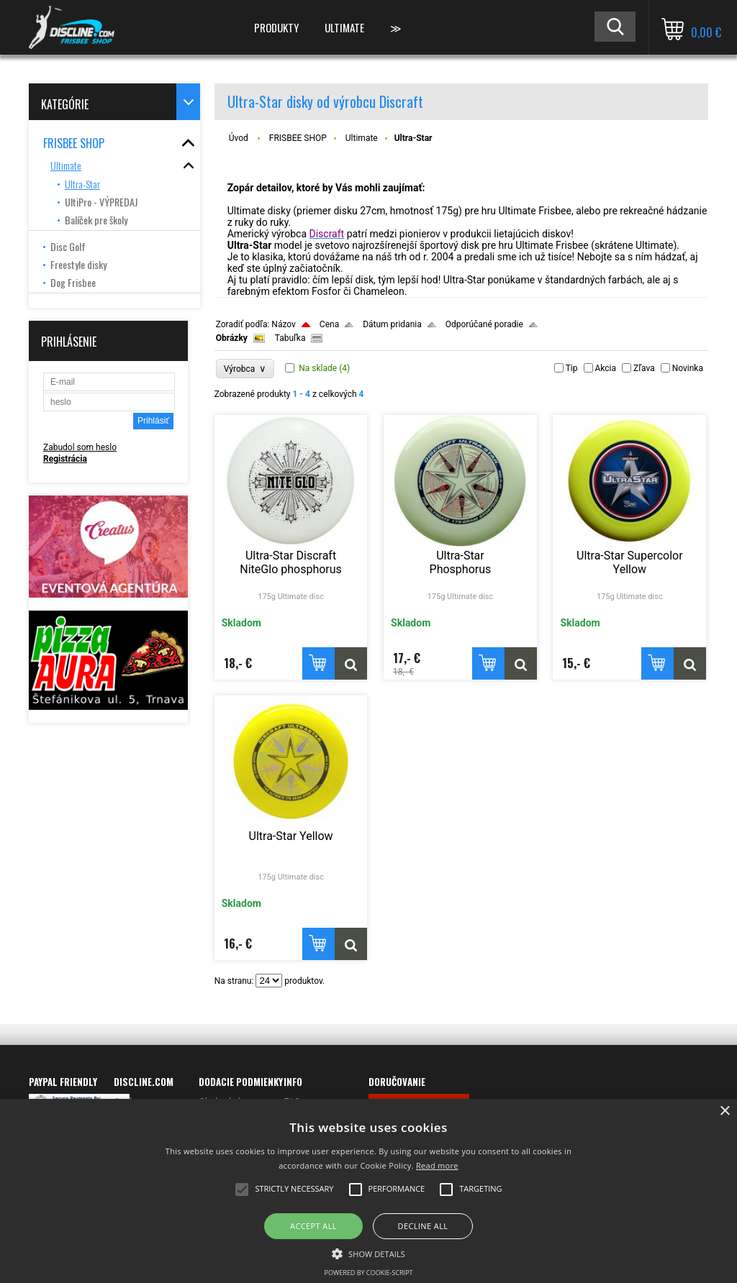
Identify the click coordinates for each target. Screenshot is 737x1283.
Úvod (238, 138)
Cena (329, 324)
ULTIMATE (344, 27)
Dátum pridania (392, 324)
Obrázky (232, 338)
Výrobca (245, 368)
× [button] (724, 1111)
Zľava (644, 368)
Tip (572, 368)
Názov (283, 324)
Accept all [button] (313, 1225)
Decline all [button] (423, 1225)
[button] (368, 1252)
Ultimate (361, 138)
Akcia (606, 368)
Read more (437, 1165)
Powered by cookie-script (369, 1272)
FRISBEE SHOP (298, 138)
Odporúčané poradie (484, 324)
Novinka (687, 368)
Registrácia (65, 459)
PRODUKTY (276, 27)
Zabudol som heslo (80, 447)
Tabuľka (290, 338)
